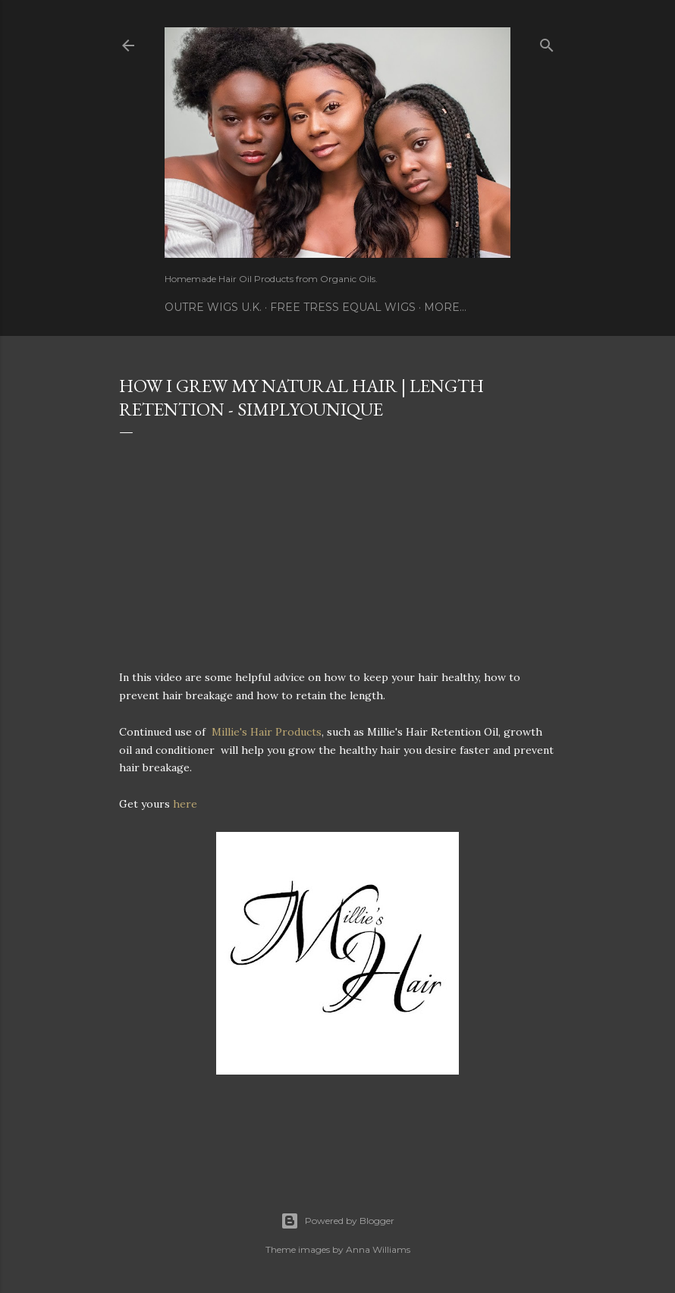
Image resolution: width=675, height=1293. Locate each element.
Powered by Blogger (337, 1221)
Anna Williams (378, 1249)
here (185, 804)
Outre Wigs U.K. (213, 307)
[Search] (547, 42)
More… (445, 307)
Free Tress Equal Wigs (343, 307)
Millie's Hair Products (267, 732)
